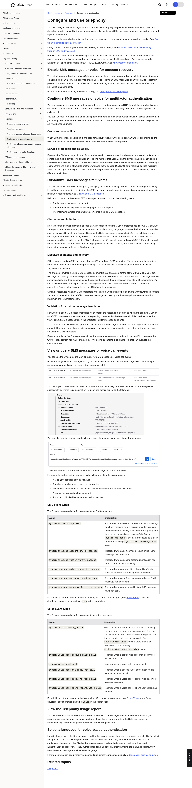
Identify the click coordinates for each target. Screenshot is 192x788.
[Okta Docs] (21, 4)
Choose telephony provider (18, 124)
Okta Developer (90, 4)
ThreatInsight (10, 114)
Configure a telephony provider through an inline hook (24, 145)
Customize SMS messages (90, 194)
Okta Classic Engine (11, 18)
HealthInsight (10, 89)
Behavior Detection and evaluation (19, 109)
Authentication (8, 53)
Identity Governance (11, 175)
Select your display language (143, 755)
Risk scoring (10, 104)
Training (114, 4)
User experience (9, 190)
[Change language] (167, 4)
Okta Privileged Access (12, 180)
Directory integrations (11, 33)
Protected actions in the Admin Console (21, 84)
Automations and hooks (12, 185)
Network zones (11, 94)
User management (10, 38)
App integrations (9, 43)
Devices (6, 48)
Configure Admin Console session (18, 74)
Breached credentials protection (18, 68)
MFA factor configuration (125, 63)
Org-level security (10, 58)
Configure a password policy (114, 91)
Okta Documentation (11, 13)
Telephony (9, 119)
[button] (53, 4)
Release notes (9, 23)
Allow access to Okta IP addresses (19, 162)
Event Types (133, 597)
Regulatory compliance (16, 129)
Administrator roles (12, 63)
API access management (15, 157)
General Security (11, 79)
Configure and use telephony (19, 139)
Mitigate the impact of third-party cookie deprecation (21, 168)
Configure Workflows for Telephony (21, 152)
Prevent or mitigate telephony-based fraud (24, 134)
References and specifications (15, 195)
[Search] (159, 4)
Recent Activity (11, 99)
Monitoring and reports (12, 28)
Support (124, 4)
